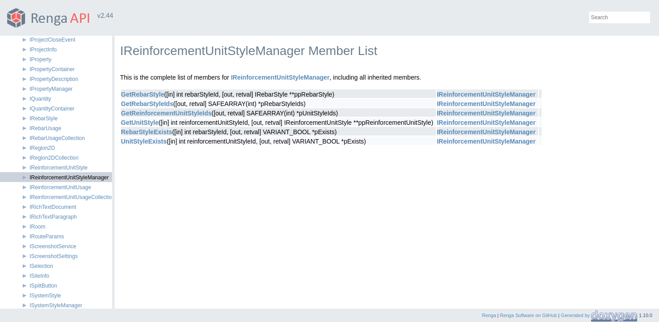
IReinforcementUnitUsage (60, 187)
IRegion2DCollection (54, 158)
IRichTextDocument (53, 207)
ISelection (41, 266)
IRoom (37, 227)
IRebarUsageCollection (57, 138)
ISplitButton (43, 286)
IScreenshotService (53, 246)
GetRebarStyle (142, 94)
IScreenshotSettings (54, 256)
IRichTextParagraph (53, 217)
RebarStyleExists (146, 132)
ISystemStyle (45, 295)
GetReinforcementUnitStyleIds (166, 113)
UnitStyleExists (144, 141)
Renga (489, 315)
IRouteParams (47, 236)
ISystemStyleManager (56, 305)
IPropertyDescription (54, 79)
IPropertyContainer (52, 69)
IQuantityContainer (52, 109)
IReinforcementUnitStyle (58, 168)
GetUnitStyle (140, 122)
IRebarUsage (45, 128)
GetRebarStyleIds (147, 103)
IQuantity (40, 99)
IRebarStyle (44, 118)
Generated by (576, 315)
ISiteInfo (39, 276)
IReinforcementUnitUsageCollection (72, 197)
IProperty (41, 59)
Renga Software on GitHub (528, 315)
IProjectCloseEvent (52, 40)
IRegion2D (42, 148)
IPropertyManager (51, 89)
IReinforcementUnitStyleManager (69, 177)
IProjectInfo (43, 50)
